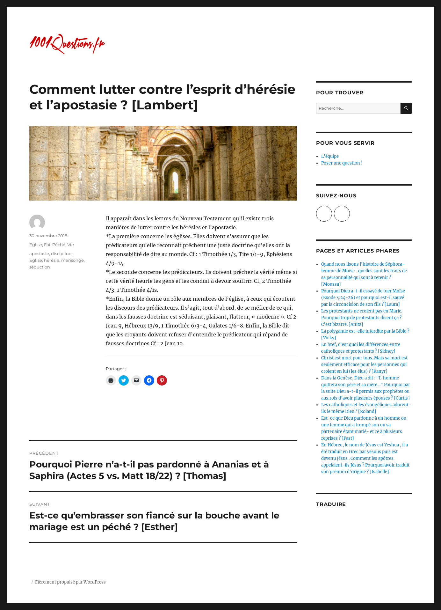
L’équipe (330, 156)
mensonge (72, 260)
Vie (70, 244)
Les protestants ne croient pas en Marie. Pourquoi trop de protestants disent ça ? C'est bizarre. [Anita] (361, 317)
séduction (39, 266)
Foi (47, 244)
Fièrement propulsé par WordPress (70, 582)
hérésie (51, 260)
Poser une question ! (342, 163)
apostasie (39, 253)
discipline (61, 253)
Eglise (35, 244)
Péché (58, 244)
